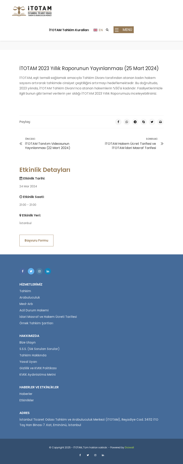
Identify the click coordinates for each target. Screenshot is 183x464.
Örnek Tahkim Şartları (36, 323)
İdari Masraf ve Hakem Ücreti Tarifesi (48, 317)
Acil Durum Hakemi (34, 310)
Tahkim (25, 291)
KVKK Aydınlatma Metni (37, 374)
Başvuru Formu (36, 240)
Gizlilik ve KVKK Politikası (38, 368)
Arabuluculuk (29, 297)
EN (101, 30)
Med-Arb (26, 304)
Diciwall (129, 447)
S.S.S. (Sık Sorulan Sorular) (39, 349)
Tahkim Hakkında (32, 355)
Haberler (25, 394)
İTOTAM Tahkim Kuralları (69, 30)
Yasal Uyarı (28, 362)
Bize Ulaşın (27, 342)
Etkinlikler (26, 400)
